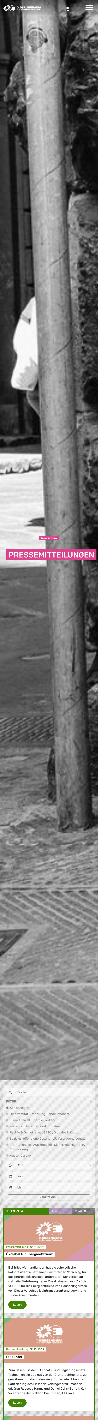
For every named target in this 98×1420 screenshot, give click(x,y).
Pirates (80, 1211)
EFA (54, 1211)
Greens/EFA (14, 1211)
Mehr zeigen (48, 1197)
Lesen (20, 1304)
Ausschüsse (20, 1155)
